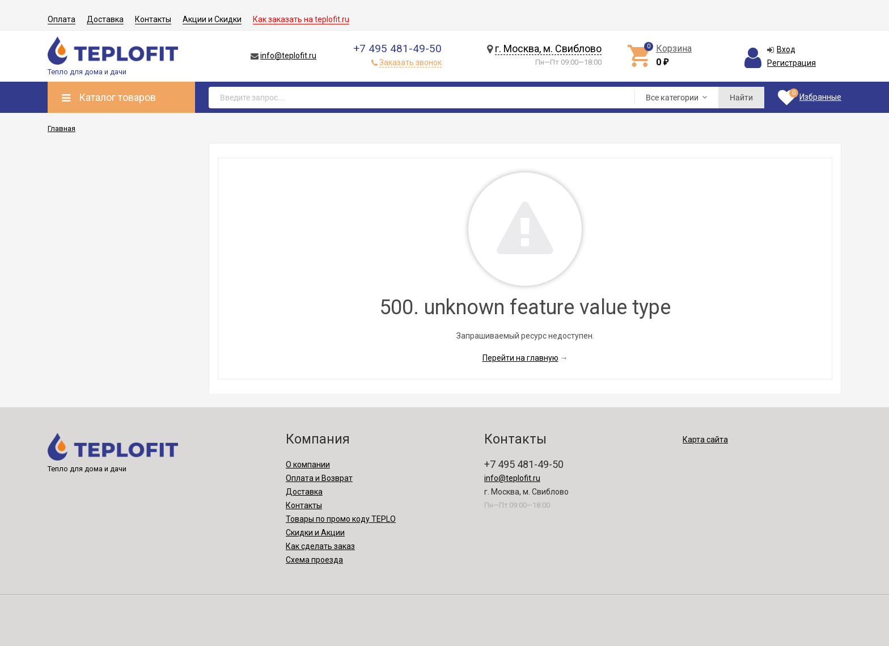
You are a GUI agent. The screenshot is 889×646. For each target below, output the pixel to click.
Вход (786, 49)
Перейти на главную (520, 357)
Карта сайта (705, 439)
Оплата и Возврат (319, 478)
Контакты (153, 19)
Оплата (61, 19)
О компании (308, 464)
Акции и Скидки (212, 19)
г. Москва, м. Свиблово (548, 48)
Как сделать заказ (320, 546)
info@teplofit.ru (288, 55)
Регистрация (791, 62)
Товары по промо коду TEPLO (341, 518)
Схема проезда (314, 559)
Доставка (105, 19)
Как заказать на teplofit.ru (301, 19)
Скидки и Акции (315, 532)
